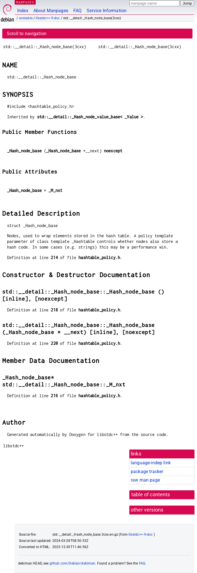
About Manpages (50, 10)
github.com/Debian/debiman (72, 563)
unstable (26, 18)
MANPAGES (25, 2)
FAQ (77, 10)
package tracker (147, 471)
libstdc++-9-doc (48, 18)
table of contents (150, 494)
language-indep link (151, 462)
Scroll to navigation (26, 33)
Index (22, 10)
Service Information (107, 10)
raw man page (145, 480)
